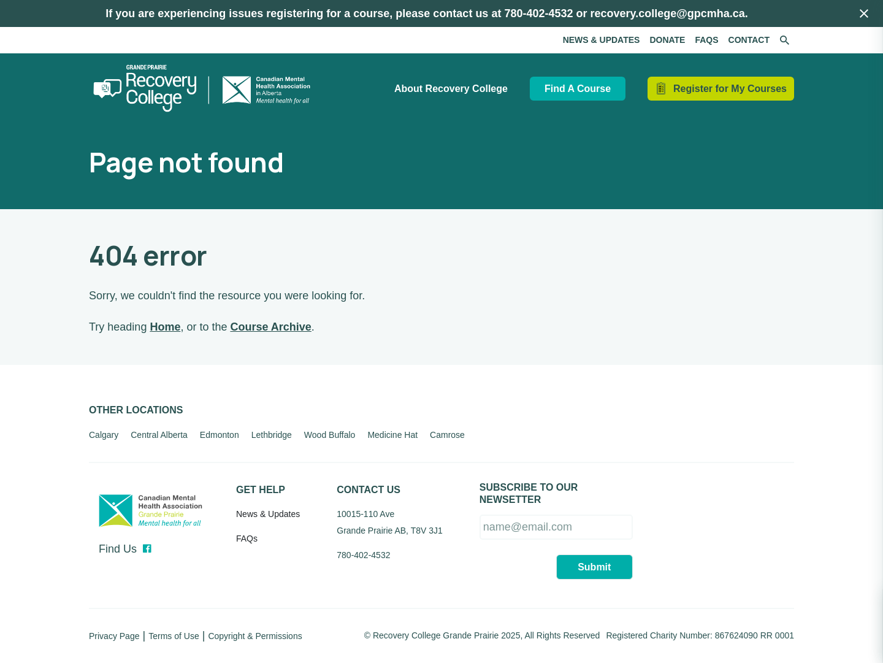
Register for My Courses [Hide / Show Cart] (730, 88)
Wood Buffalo (330, 435)
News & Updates (601, 40)
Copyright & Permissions (255, 636)
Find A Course (578, 88)
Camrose (447, 435)
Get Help (260, 490)
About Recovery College (451, 88)
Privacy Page (114, 636)
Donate (667, 40)
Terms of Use (173, 636)
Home (165, 327)
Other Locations (136, 410)
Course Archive (270, 327)
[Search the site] (784, 40)
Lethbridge (271, 435)
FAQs (706, 40)
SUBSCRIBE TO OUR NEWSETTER (529, 493)
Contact (749, 40)
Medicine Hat (392, 435)
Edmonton (219, 435)
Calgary (103, 435)
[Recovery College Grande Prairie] (205, 88)
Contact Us (368, 490)
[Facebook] (147, 549)
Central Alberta (159, 435)
